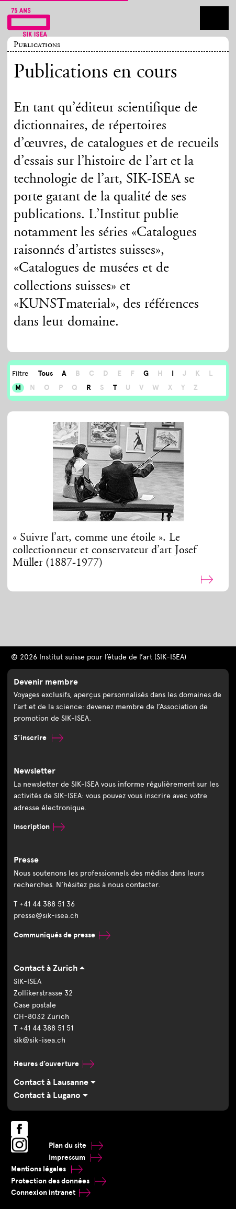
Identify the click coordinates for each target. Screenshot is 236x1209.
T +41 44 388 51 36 (44, 904)
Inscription (39, 826)
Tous (45, 373)
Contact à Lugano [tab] (51, 1095)
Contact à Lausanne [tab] (55, 1082)
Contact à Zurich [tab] (49, 968)
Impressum (75, 1157)
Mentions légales (47, 1169)
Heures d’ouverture (54, 1063)
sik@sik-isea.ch (39, 1040)
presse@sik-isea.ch (46, 915)
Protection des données (58, 1181)
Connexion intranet (51, 1192)
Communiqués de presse (62, 935)
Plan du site (76, 1145)
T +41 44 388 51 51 (43, 1028)
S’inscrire (38, 737)
